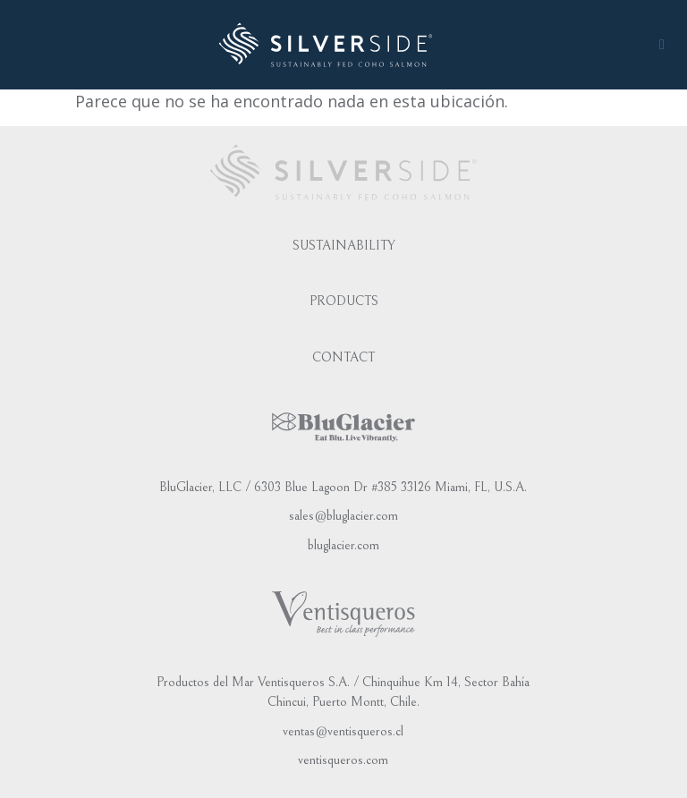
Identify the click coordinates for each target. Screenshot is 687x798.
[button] (662, 45)
